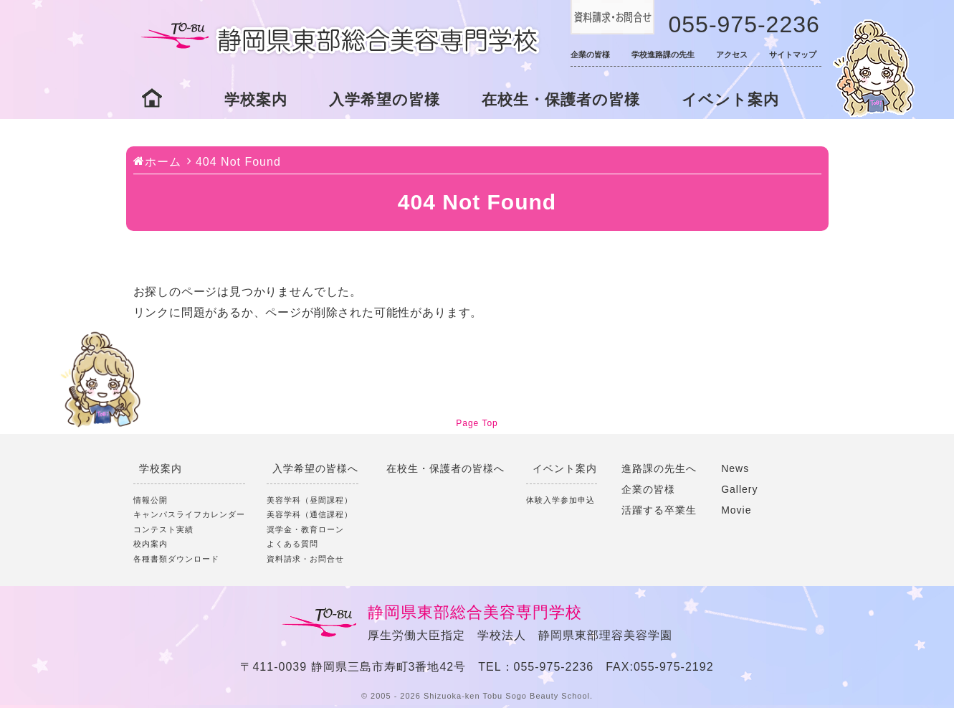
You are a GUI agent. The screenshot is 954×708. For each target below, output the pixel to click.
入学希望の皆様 (384, 99)
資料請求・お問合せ (305, 558)
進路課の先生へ (659, 468)
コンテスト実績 (163, 529)
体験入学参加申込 (560, 500)
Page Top (477, 423)
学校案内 (255, 99)
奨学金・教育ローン (305, 529)
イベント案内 (730, 99)
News (735, 468)
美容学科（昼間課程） (310, 500)
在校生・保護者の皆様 (561, 99)
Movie (736, 510)
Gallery (739, 489)
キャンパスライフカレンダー (189, 514)
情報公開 (150, 500)
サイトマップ (792, 54)
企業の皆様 (590, 54)
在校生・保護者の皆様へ (445, 468)
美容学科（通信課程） (310, 514)
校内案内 (150, 543)
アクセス (732, 54)
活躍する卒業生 (659, 510)
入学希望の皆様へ (315, 468)
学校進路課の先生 (663, 54)
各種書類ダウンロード (176, 558)
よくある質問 (292, 543)
